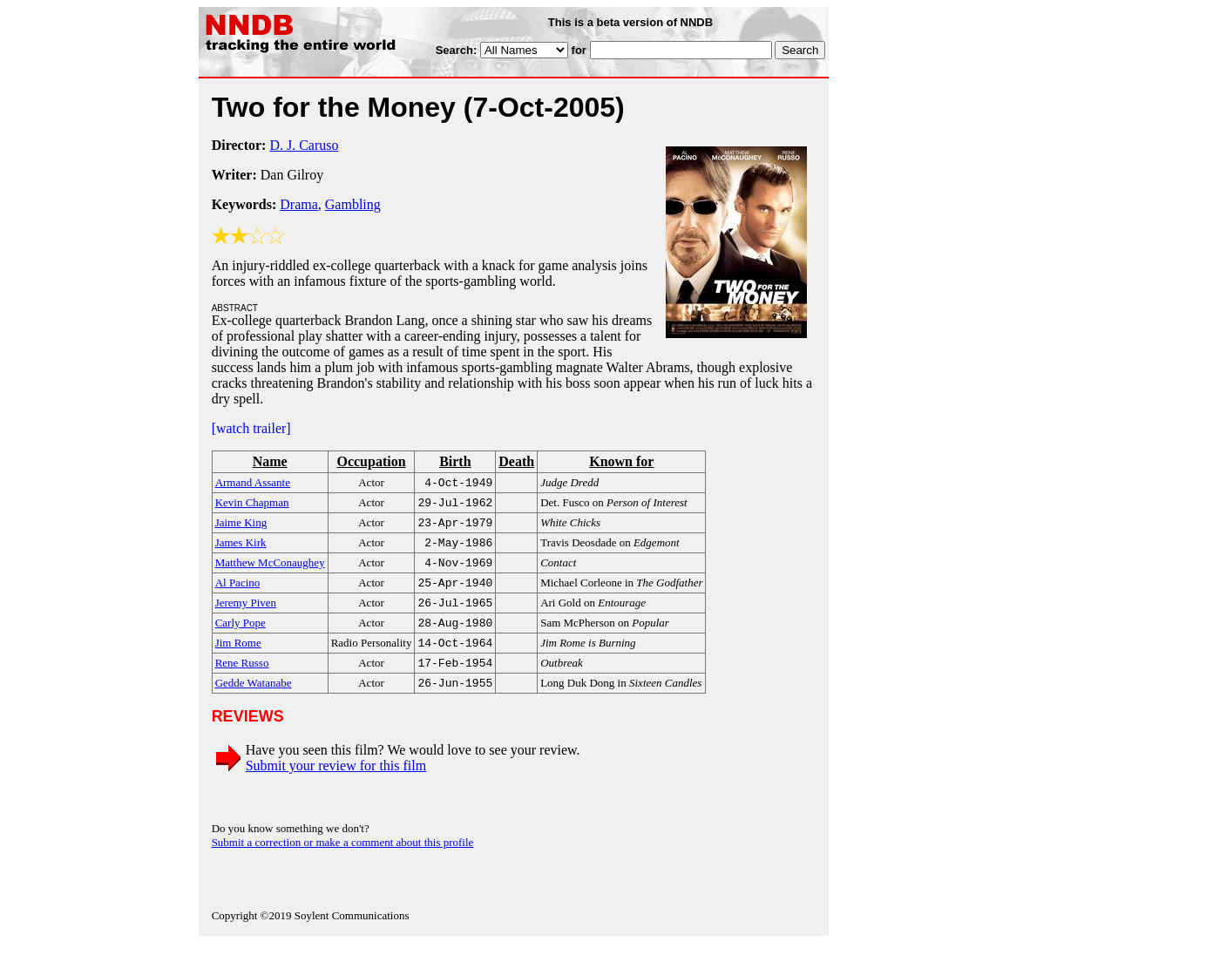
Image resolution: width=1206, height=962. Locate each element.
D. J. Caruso (303, 145)
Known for (621, 461)
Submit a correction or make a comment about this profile (343, 861)
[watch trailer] (251, 428)
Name (270, 461)
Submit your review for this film (336, 784)
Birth (455, 461)
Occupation (370, 461)
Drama (299, 204)
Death (516, 461)
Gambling (353, 204)
